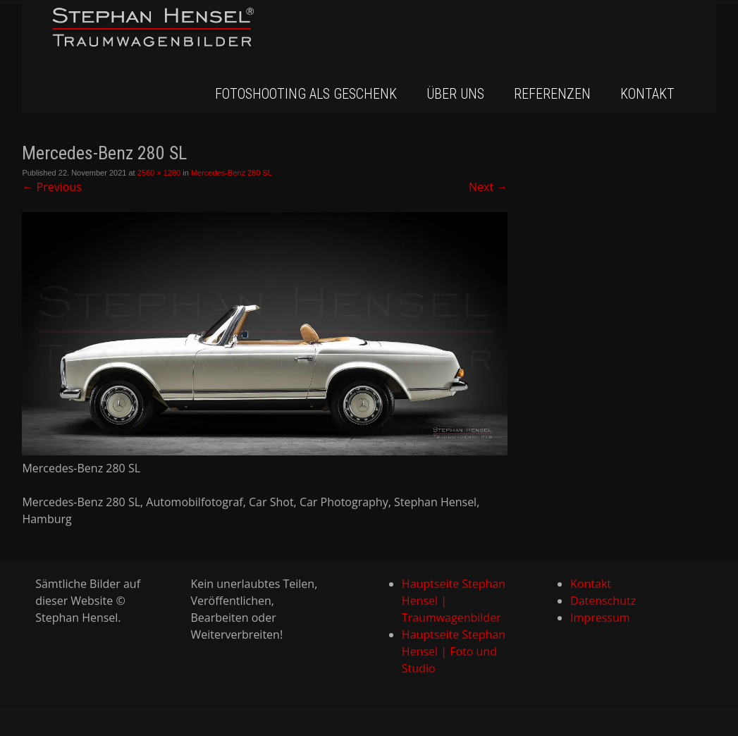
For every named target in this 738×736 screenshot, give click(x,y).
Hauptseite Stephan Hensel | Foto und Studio (453, 651)
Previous (51, 187)
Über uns (455, 93)
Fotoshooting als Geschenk (306, 93)
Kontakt (647, 93)
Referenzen (552, 93)
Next (488, 187)
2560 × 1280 (158, 172)
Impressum (599, 617)
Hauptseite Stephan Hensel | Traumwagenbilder (453, 600)
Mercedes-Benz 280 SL (231, 172)
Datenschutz (603, 600)
